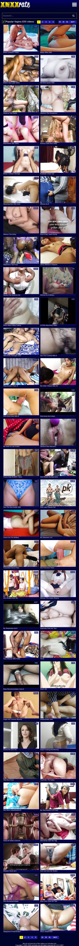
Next (73, 22)
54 (60, 22)
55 (63, 22)
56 (67, 22)
